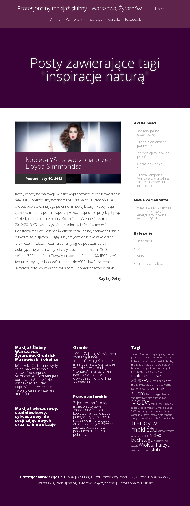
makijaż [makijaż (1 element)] (158, 371)
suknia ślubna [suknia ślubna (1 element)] (158, 418)
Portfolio (74, 20)
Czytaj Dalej (110, 278)
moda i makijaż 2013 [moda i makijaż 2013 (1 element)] (162, 403)
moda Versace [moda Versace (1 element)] (138, 407)
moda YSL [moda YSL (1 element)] (152, 407)
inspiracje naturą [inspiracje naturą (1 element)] (165, 354)
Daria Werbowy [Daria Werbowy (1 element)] (147, 354)
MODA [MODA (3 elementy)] (140, 402)
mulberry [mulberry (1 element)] (142, 411)
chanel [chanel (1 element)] (134, 354)
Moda (142, 248)
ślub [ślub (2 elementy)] (155, 449)
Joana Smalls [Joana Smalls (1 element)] (138, 357)
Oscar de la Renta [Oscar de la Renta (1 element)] (140, 414)
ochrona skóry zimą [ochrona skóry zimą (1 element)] (158, 411)
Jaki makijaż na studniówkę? (148, 133)
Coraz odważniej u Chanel (151, 166)
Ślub (140, 256)
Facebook (133, 20)
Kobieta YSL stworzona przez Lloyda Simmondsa (69, 163)
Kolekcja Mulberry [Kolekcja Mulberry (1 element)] (164, 364)
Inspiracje (94, 20)
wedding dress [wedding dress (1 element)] (161, 440)
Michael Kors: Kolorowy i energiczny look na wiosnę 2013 (154, 213)
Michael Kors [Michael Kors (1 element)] (159, 397)
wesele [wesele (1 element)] (134, 445)
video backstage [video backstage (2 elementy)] (146, 437)
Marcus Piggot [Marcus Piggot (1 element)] (153, 394)
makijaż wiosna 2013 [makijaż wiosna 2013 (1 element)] (142, 384)
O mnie (54, 20)
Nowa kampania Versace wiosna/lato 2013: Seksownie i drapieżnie (153, 180)
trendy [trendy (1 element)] (170, 418)
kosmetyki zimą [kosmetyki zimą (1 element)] (158, 368)
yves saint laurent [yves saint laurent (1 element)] (140, 450)
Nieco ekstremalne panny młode (152, 144)
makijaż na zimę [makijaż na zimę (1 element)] (162, 380)
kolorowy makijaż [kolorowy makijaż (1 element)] (140, 368)
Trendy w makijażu (151, 263)
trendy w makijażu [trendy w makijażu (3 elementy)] (144, 426)
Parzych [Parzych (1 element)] (154, 414)
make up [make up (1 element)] (148, 371)
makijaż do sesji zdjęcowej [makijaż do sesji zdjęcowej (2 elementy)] (148, 377)
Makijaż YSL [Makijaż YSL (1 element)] (148, 389)
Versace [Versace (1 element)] (162, 430)
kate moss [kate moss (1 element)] (151, 357)
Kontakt (114, 20)
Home (160, 9)
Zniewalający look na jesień (153, 155)
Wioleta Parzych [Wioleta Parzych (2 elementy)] (155, 444)
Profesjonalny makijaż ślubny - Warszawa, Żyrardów (80, 8)
